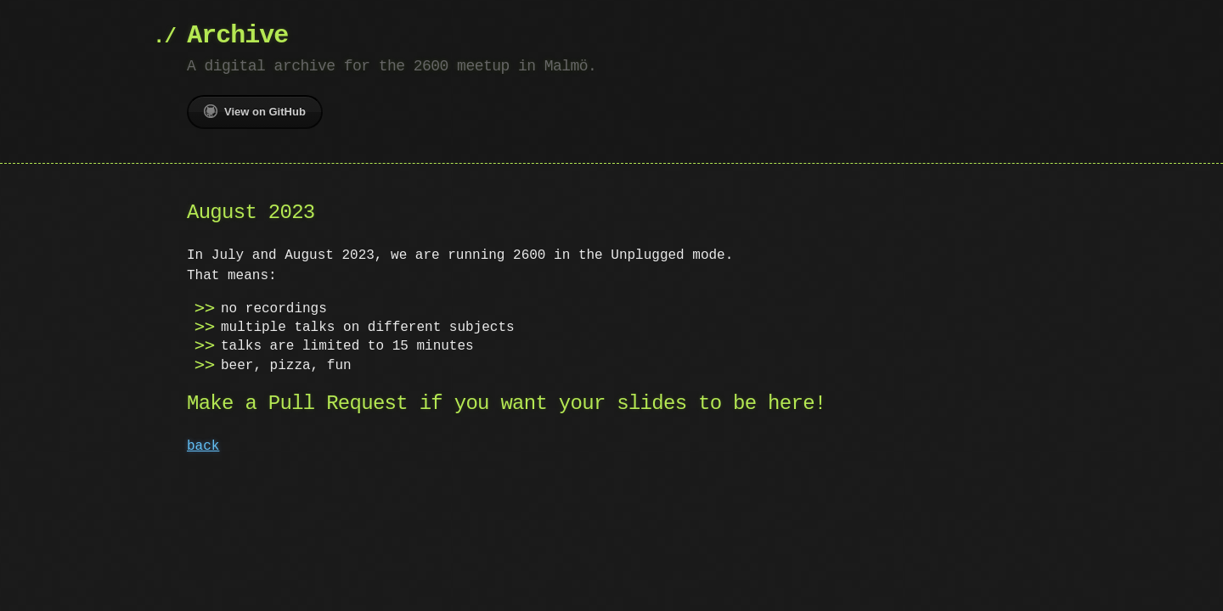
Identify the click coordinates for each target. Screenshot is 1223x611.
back (203, 446)
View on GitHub (255, 111)
